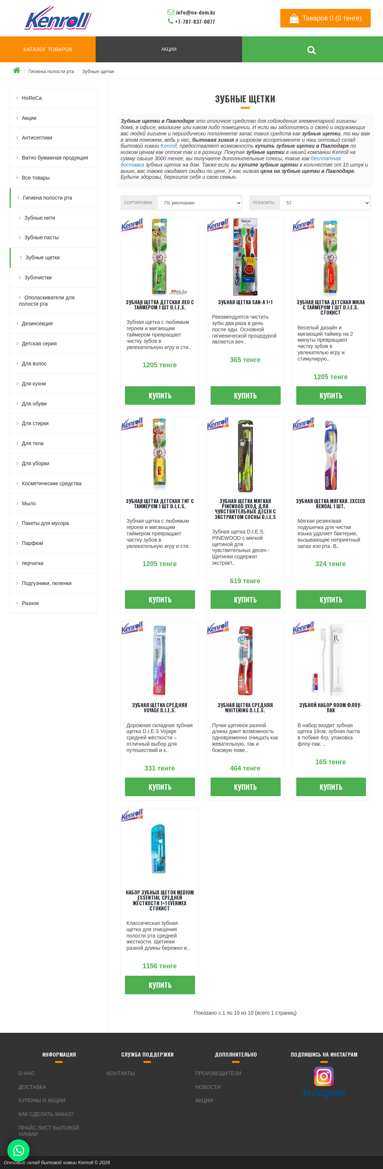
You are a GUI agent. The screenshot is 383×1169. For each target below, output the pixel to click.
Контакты (121, 1073)
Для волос (34, 364)
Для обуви (34, 404)
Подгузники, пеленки (47, 583)
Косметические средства (52, 483)
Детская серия (39, 344)
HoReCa (32, 98)
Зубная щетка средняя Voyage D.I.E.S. (159, 707)
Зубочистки (38, 277)
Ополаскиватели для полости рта (47, 301)
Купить (160, 395)
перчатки (32, 563)
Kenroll (169, 146)
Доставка (32, 1087)
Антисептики (37, 138)
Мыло (29, 503)
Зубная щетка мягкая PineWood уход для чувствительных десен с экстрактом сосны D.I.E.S (245, 509)
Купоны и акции (42, 1100)
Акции (29, 118)
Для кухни (34, 384)
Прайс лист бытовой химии (49, 1131)
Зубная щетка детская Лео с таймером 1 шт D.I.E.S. (160, 304)
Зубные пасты (41, 237)
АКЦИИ (168, 49)
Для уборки (35, 463)
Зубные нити (39, 218)
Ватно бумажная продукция (55, 158)
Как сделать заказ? (46, 1114)
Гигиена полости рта (51, 71)
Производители (218, 1073)
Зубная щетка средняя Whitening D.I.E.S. (245, 707)
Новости (208, 1087)
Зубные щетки (98, 71)
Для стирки (35, 423)
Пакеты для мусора (45, 523)
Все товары (36, 178)
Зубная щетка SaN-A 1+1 (245, 302)
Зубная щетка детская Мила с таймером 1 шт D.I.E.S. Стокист (331, 307)
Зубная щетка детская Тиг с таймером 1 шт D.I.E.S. (160, 503)
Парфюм (32, 543)
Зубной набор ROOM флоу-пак (330, 707)
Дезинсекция (37, 323)
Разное (30, 603)
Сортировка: (138, 202)
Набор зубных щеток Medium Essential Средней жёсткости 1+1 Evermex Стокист (160, 900)
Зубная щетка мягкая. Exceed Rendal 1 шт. (330, 503)
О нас (27, 1073)
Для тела (33, 443)
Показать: (264, 202)
